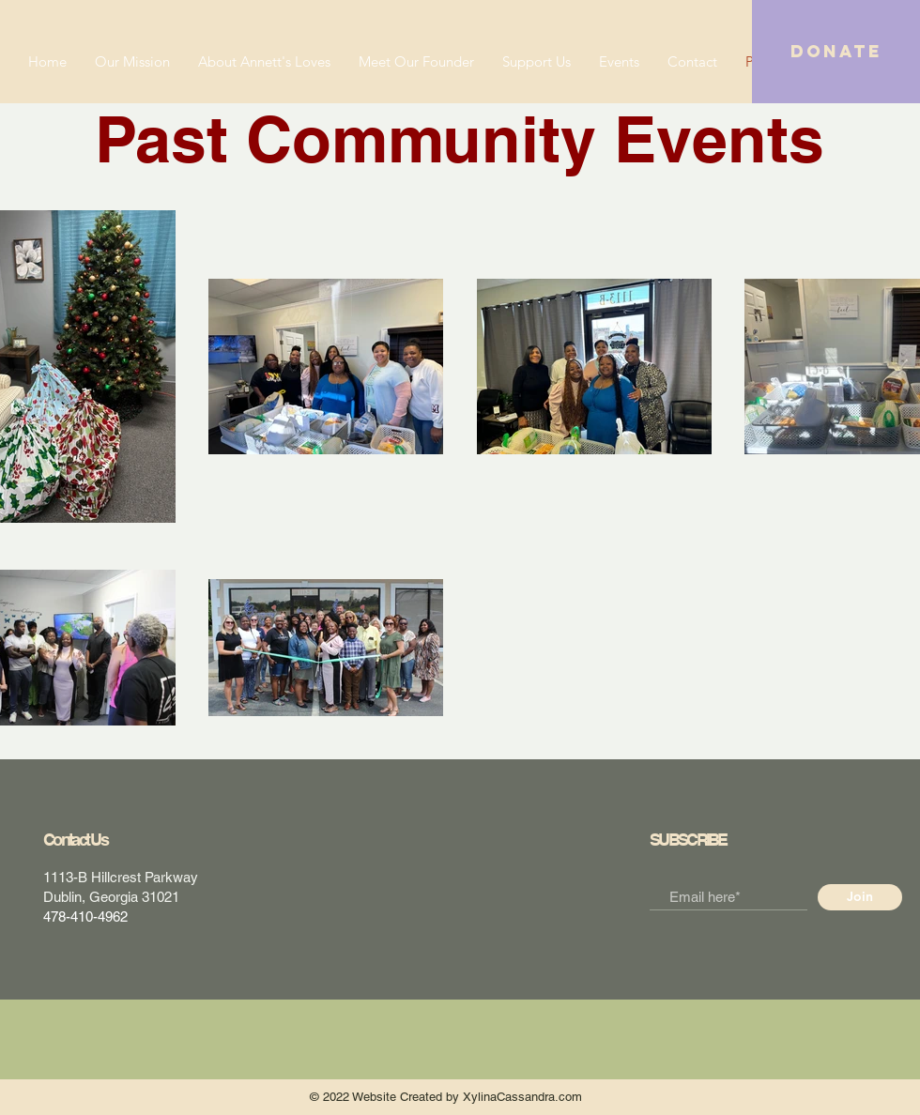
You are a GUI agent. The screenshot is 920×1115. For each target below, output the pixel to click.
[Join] (860, 897)
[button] (836, 51)
